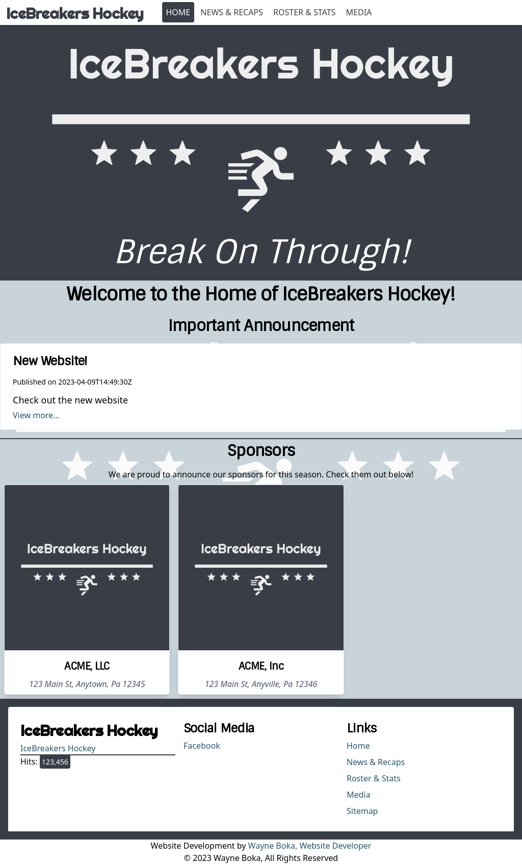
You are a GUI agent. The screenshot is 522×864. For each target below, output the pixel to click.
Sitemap (362, 811)
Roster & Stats (304, 12)
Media (359, 12)
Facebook (202, 745)
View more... (36, 415)
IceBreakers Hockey (57, 748)
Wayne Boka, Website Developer (310, 845)
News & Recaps (231, 12)
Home (178, 12)
